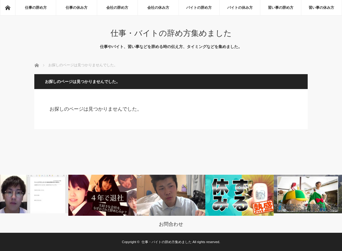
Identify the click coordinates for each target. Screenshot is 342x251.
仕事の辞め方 (36, 7)
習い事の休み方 (321, 7)
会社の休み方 (158, 7)
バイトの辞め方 (199, 7)
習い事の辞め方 (280, 7)
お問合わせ (171, 224)
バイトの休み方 (240, 7)
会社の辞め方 (117, 7)
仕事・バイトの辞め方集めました (171, 33)
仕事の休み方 (76, 7)
